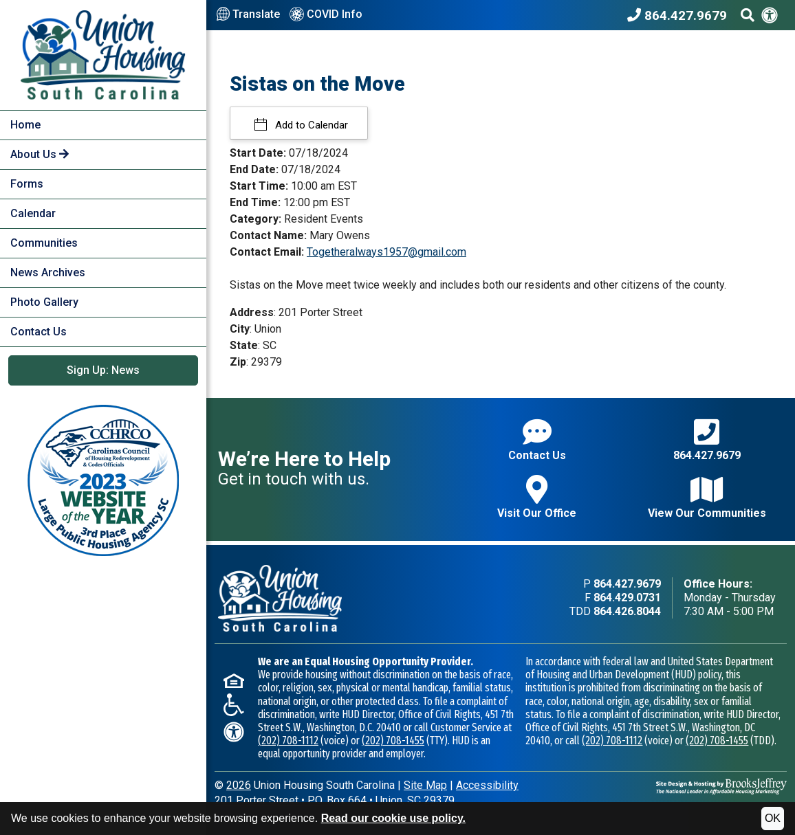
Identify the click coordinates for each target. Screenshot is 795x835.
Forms (26, 183)
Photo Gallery (44, 302)
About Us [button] (39, 154)
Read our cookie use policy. (393, 818)
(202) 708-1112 (288, 740)
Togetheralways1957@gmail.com (386, 251)
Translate (248, 14)
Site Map (425, 785)
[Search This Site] (747, 15)
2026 (238, 785)
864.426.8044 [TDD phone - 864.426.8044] (627, 611)
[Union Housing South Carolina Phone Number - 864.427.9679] (680, 15)
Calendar (33, 213)
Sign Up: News (103, 370)
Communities (44, 242)
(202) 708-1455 (393, 740)
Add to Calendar (310, 125)
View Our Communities (707, 497)
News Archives (47, 272)
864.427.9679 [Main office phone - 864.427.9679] (627, 583)
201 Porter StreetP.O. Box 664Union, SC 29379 (335, 800)
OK (773, 818)
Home (25, 124)
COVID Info (326, 15)
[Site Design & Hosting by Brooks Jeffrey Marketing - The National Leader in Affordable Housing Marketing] (721, 785)
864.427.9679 (707, 439)
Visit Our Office (536, 497)
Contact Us (38, 331)
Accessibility (487, 785)
